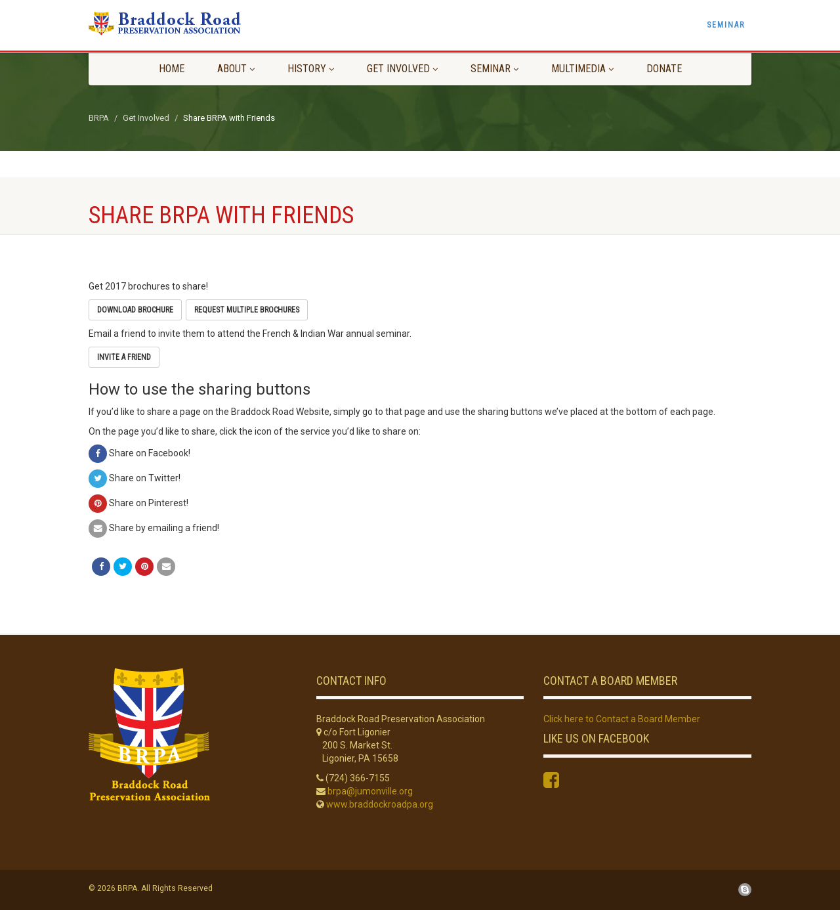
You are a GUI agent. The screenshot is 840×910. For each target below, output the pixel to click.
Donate (664, 68)
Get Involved (402, 68)
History (310, 68)
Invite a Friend (124, 357)
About (236, 68)
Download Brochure (135, 309)
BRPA (99, 118)
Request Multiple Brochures (246, 309)
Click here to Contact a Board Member (621, 719)
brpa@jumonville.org (370, 791)
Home (171, 68)
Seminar (726, 25)
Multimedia (582, 68)
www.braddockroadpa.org (379, 804)
